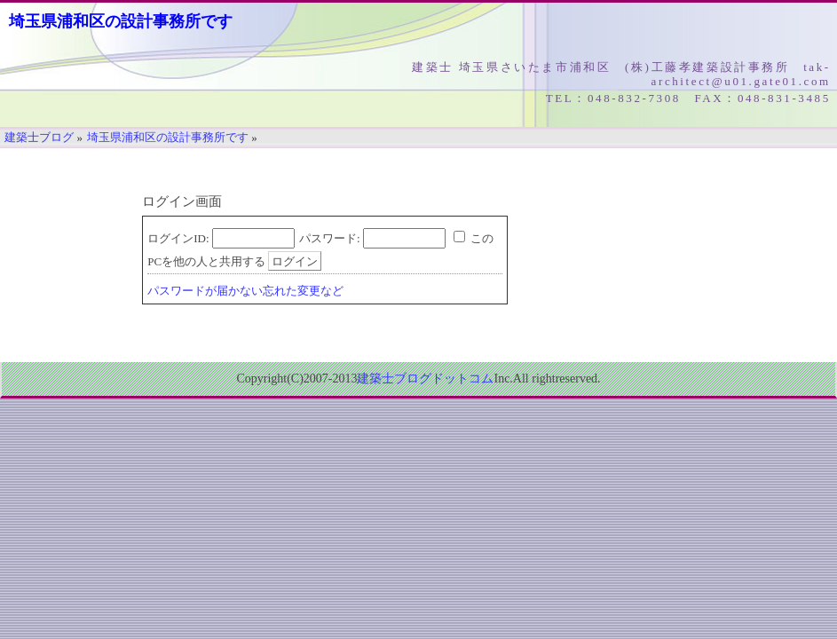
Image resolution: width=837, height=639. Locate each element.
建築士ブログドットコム (425, 378)
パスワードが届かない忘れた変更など (245, 290)
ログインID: (178, 238)
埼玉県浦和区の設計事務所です (121, 21)
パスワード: (329, 238)
